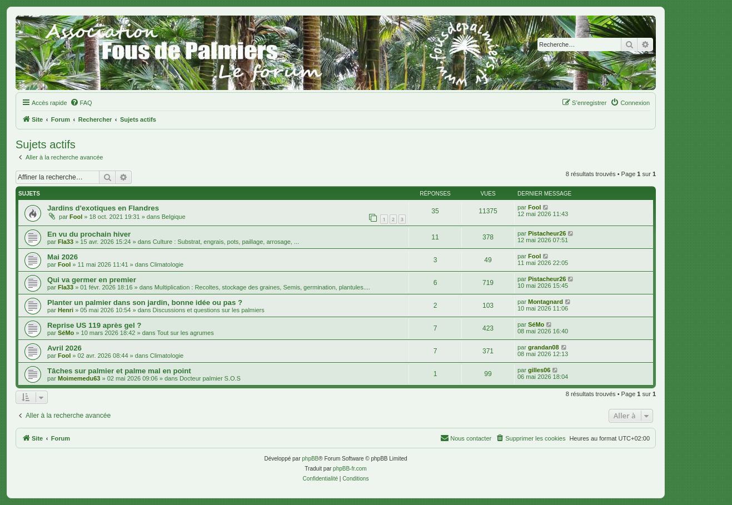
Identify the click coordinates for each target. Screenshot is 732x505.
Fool (75, 216)
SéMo (66, 332)
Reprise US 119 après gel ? (94, 325)
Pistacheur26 (547, 233)
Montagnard (545, 301)
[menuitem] (81, 102)
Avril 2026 (64, 348)
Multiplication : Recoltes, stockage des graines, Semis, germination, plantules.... (262, 287)
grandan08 (543, 347)
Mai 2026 (62, 257)
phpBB (310, 459)
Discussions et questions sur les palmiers (209, 310)
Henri (65, 310)
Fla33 (65, 241)
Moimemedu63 (79, 378)
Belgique (174, 216)
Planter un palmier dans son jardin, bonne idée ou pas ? (144, 302)
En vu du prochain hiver (89, 234)
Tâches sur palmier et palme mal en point (119, 371)
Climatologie (167, 264)
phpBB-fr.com (350, 469)
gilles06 (539, 370)
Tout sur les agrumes (185, 332)
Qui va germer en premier (91, 280)
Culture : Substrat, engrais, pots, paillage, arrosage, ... (226, 241)
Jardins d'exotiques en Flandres (103, 208)
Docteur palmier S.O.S (210, 378)
